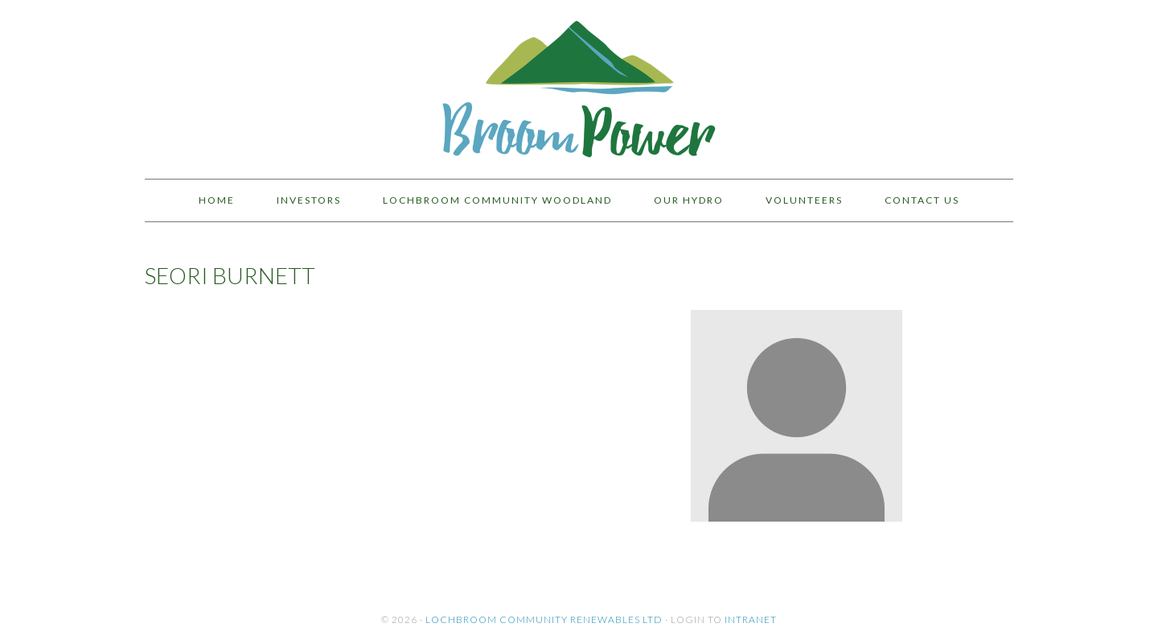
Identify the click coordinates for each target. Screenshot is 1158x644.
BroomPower (579, 82)
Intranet (751, 619)
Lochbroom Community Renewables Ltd (544, 619)
